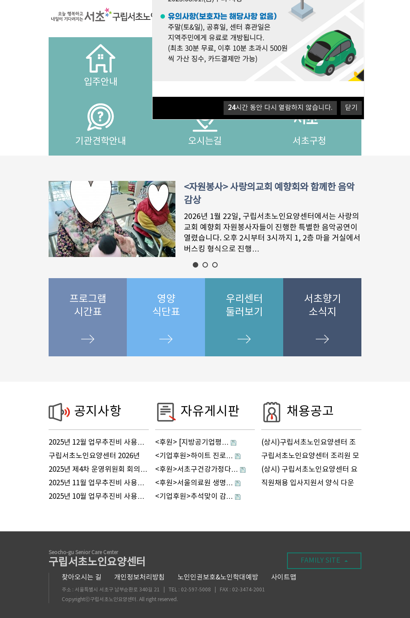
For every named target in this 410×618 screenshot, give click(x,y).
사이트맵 (283, 577)
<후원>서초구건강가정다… (196, 469)
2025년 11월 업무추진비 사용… (97, 483)
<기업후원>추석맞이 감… (194, 496)
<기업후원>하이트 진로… (194, 456)
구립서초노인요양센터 (97, 559)
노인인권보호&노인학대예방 (218, 577)
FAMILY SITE (324, 560)
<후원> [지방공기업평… (192, 442)
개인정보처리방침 (139, 577)
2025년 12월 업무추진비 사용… (97, 442)
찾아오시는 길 (81, 577)
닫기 (351, 108)
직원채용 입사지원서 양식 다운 (307, 483)
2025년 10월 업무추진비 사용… (97, 496)
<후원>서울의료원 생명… (194, 483)
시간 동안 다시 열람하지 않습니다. (280, 108)
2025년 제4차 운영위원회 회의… (98, 469)
